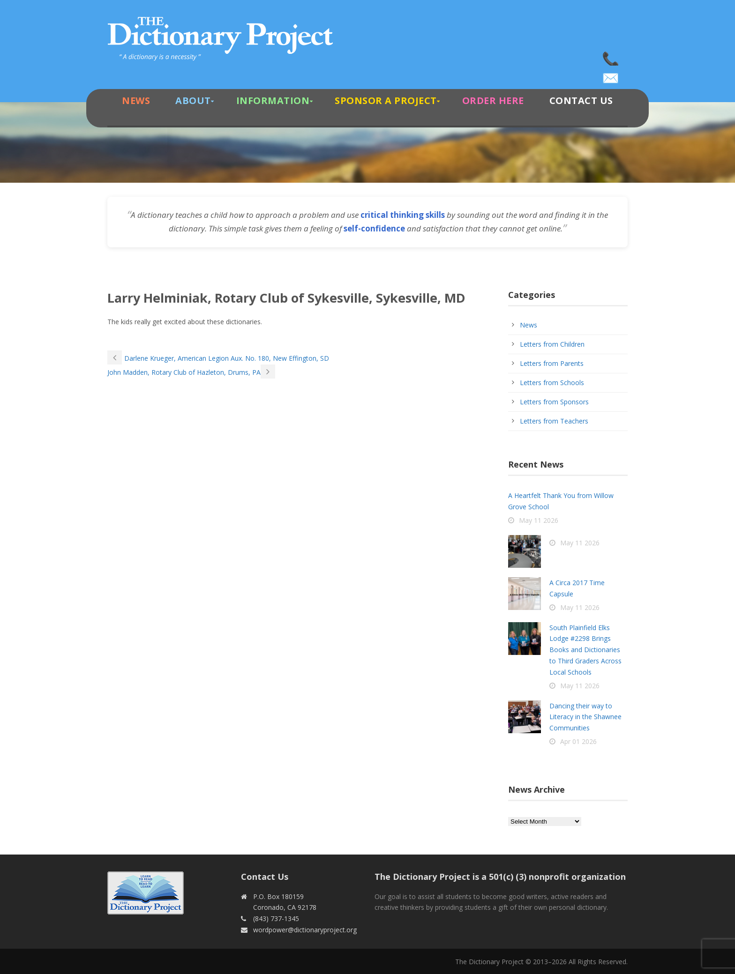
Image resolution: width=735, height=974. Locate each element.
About (193, 100)
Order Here (493, 100)
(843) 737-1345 (611, 56)
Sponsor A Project (386, 100)
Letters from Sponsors (554, 401)
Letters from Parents (552, 363)
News (136, 100)
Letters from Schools (552, 382)
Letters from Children (552, 344)
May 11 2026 (538, 520)
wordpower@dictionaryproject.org (611, 75)
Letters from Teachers (554, 420)
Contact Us (581, 100)
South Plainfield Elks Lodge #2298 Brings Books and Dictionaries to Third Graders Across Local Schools (585, 650)
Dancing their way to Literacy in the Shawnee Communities (585, 717)
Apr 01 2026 (578, 741)
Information (273, 100)
